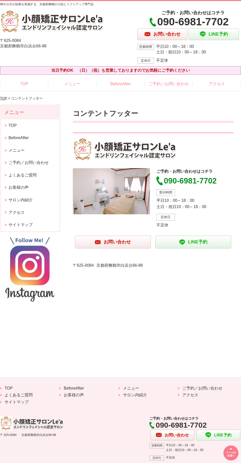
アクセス (217, 84)
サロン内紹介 (21, 200)
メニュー (72, 84)
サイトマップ (21, 225)
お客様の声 (19, 187)
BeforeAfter (120, 84)
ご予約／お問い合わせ (169, 84)
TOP (24, 84)
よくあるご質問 (23, 175)
